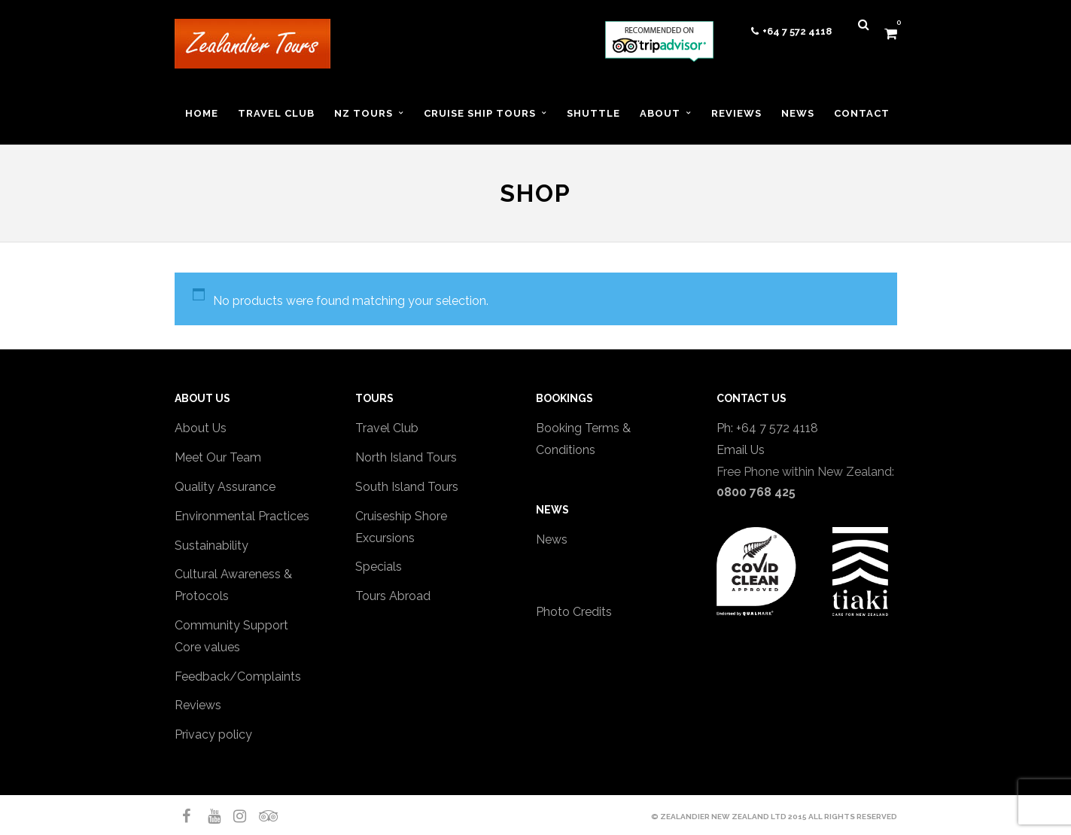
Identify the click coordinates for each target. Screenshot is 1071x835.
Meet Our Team (218, 457)
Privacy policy (213, 734)
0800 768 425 (756, 492)
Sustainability (211, 545)
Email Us (741, 450)
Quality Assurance (225, 487)
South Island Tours (406, 487)
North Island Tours (406, 457)
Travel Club (386, 428)
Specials (378, 566)
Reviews (198, 705)
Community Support (231, 625)
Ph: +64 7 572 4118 (767, 428)
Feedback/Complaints (238, 676)
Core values (207, 647)
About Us (201, 428)
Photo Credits (574, 612)
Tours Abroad (393, 596)
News (551, 539)
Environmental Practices (242, 516)
